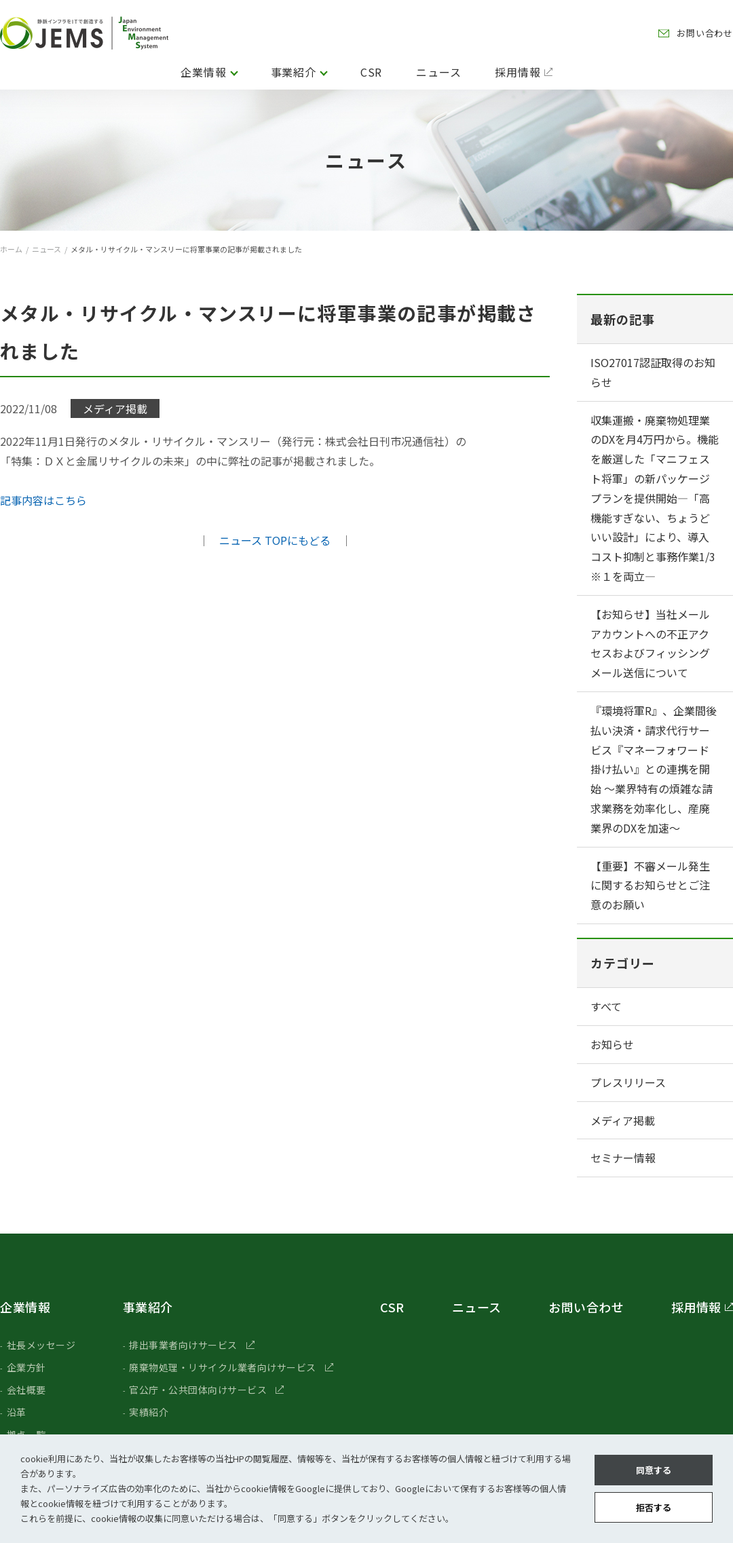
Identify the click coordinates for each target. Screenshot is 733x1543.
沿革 (16, 1412)
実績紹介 (148, 1412)
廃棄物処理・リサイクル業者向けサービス (222, 1367)
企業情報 (203, 72)
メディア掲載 (622, 1120)
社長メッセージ (41, 1345)
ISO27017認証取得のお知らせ (652, 372)
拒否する (653, 1507)
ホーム (11, 249)
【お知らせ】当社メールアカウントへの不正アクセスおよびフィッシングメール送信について (650, 643)
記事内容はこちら (43, 500)
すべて (606, 1006)
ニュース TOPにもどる (275, 540)
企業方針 (26, 1367)
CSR (371, 72)
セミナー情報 (623, 1157)
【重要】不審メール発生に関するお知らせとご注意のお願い (650, 885)
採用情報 (517, 72)
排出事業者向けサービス (183, 1345)
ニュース (438, 72)
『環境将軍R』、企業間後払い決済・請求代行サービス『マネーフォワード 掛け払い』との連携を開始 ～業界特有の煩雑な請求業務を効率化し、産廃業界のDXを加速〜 (653, 769)
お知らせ (612, 1044)
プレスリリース (628, 1082)
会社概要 (26, 1389)
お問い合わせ (705, 32)
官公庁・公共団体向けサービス (198, 1389)
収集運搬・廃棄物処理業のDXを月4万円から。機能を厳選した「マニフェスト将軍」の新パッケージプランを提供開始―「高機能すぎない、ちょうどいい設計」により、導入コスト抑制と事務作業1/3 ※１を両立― (654, 498)
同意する (653, 1470)
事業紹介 (293, 72)
